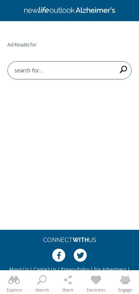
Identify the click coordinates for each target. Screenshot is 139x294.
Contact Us (44, 269)
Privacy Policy (75, 269)
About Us (19, 269)
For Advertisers (110, 269)
